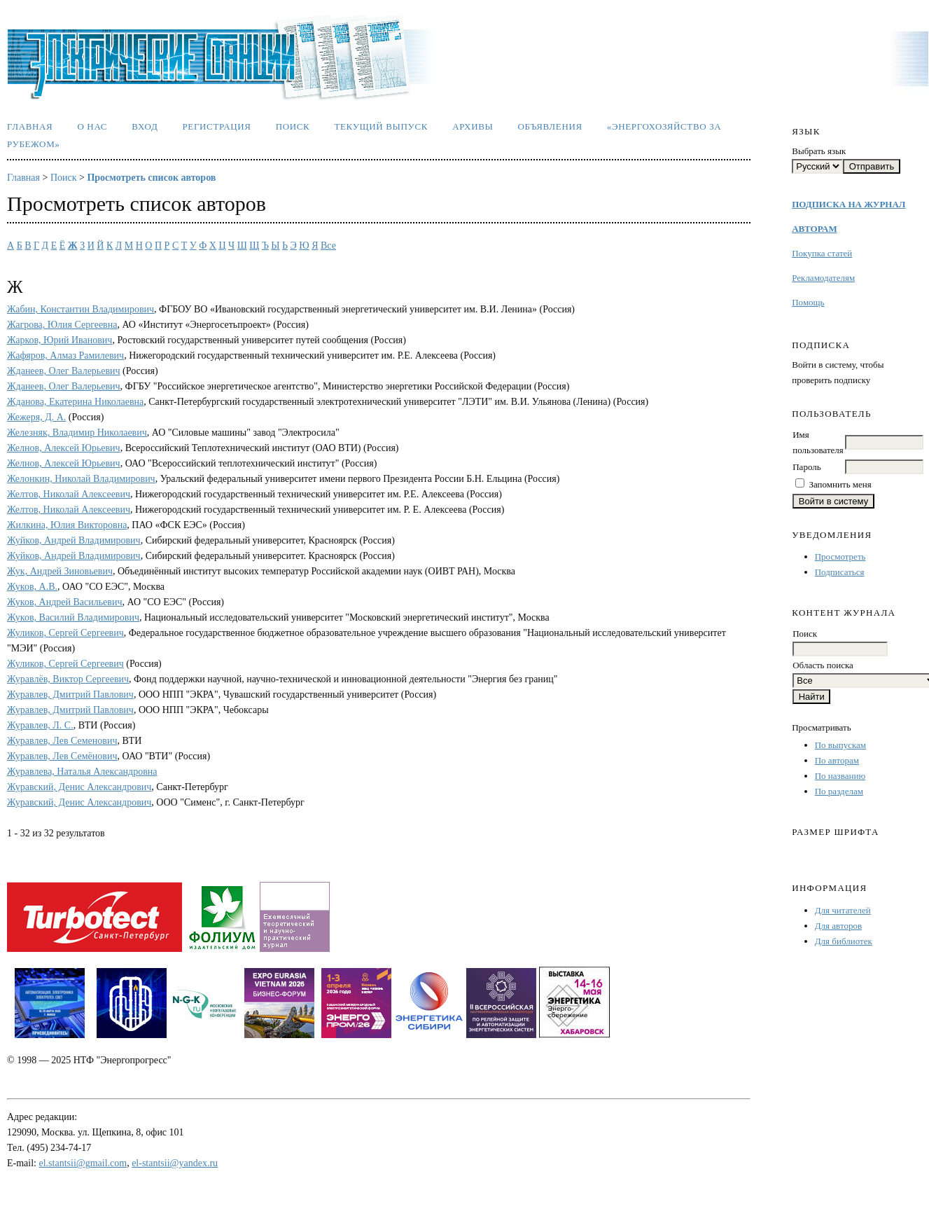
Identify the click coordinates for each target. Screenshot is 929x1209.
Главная (30, 126)
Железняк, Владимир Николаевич (77, 432)
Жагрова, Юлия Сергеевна (62, 324)
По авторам (837, 760)
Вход (145, 126)
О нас (92, 126)
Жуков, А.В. (32, 586)
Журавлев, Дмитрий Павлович (70, 694)
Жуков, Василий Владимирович (73, 617)
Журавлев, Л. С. (40, 725)
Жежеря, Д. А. (36, 417)
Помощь (808, 302)
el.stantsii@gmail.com (83, 1163)
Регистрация (216, 126)
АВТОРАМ (814, 228)
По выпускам (840, 745)
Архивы (472, 126)
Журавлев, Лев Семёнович (62, 756)
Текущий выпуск (381, 126)
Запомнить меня (840, 484)
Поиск (293, 126)
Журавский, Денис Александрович (79, 787)
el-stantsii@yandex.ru (175, 1163)
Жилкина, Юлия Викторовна (67, 525)
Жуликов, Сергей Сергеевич (65, 633)
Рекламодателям (823, 277)
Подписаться (840, 572)
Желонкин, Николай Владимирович (81, 479)
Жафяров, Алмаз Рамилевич (65, 355)
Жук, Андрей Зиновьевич (60, 571)
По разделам (839, 791)
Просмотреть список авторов (151, 177)
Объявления (550, 126)
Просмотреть (840, 556)
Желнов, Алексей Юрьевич (63, 448)
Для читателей (843, 910)
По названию (840, 776)
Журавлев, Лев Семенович (62, 740)
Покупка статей (822, 253)
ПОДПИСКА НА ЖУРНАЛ (848, 204)
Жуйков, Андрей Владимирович (74, 540)
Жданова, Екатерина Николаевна (75, 401)
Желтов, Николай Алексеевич (68, 494)
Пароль (806, 467)
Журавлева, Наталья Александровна (82, 771)
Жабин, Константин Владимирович (80, 309)
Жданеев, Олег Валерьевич (63, 371)
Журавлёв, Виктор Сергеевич (68, 679)
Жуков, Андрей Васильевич (64, 602)
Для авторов (838, 925)
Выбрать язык (819, 151)
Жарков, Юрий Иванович (59, 340)
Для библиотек (843, 941)
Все (328, 245)
